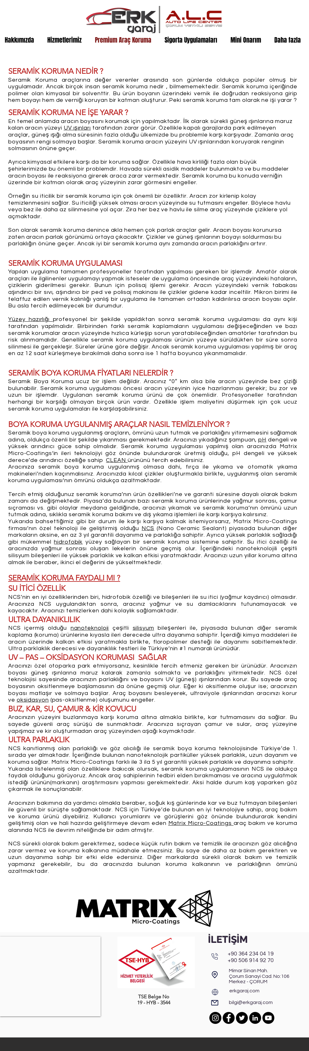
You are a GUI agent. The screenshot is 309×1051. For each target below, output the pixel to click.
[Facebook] (229, 1018)
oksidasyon (33, 700)
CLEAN (116, 460)
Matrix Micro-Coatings (201, 823)
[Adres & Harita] (214, 974)
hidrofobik (68, 542)
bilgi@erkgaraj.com (251, 1002)
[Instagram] (215, 1018)
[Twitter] (242, 1018)
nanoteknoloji (90, 628)
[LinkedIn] (255, 1018)
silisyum (143, 628)
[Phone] (214, 956)
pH (262, 440)
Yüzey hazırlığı (30, 319)
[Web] (215, 992)
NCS (148, 528)
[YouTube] (268, 1018)
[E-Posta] (214, 1002)
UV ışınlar (77, 128)
